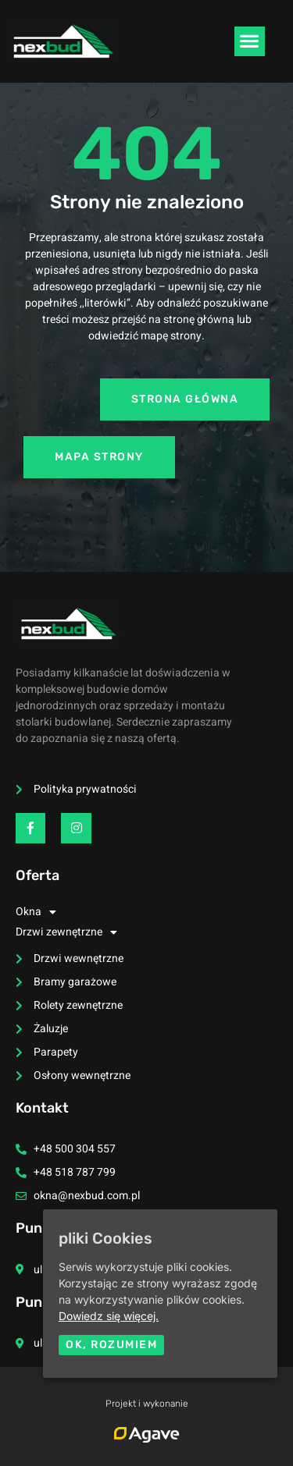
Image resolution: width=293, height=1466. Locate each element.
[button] (249, 41)
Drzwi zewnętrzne (66, 932)
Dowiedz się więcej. (109, 1315)
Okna (36, 912)
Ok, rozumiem (111, 1344)
